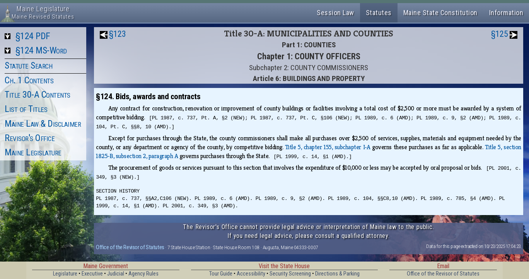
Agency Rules (143, 273)
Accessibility (251, 273)
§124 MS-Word (41, 50)
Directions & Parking (337, 273)
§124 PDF (32, 36)
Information (506, 13)
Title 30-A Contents (37, 94)
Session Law (335, 13)
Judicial (115, 273)
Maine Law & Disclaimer (43, 123)
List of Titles (26, 108)
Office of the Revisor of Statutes (130, 247)
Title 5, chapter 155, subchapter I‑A (327, 147)
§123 (117, 34)
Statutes (379, 13)
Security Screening (290, 273)
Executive (92, 273)
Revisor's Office (30, 138)
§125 (499, 34)
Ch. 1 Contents (29, 80)
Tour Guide (220, 273)
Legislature (65, 273)
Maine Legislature (33, 152)
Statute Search (28, 65)
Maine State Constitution (440, 13)
